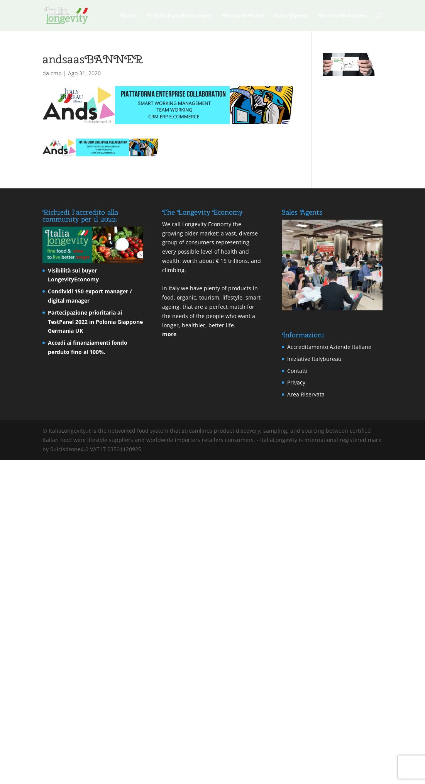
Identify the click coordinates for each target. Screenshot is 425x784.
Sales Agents (291, 16)
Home (128, 16)
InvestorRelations (342, 16)
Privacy (296, 382)
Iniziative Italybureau (314, 358)
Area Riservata (306, 394)
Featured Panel (243, 16)
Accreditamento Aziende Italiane (329, 347)
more (169, 334)
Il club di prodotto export (180, 16)
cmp (56, 73)
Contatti (297, 370)
